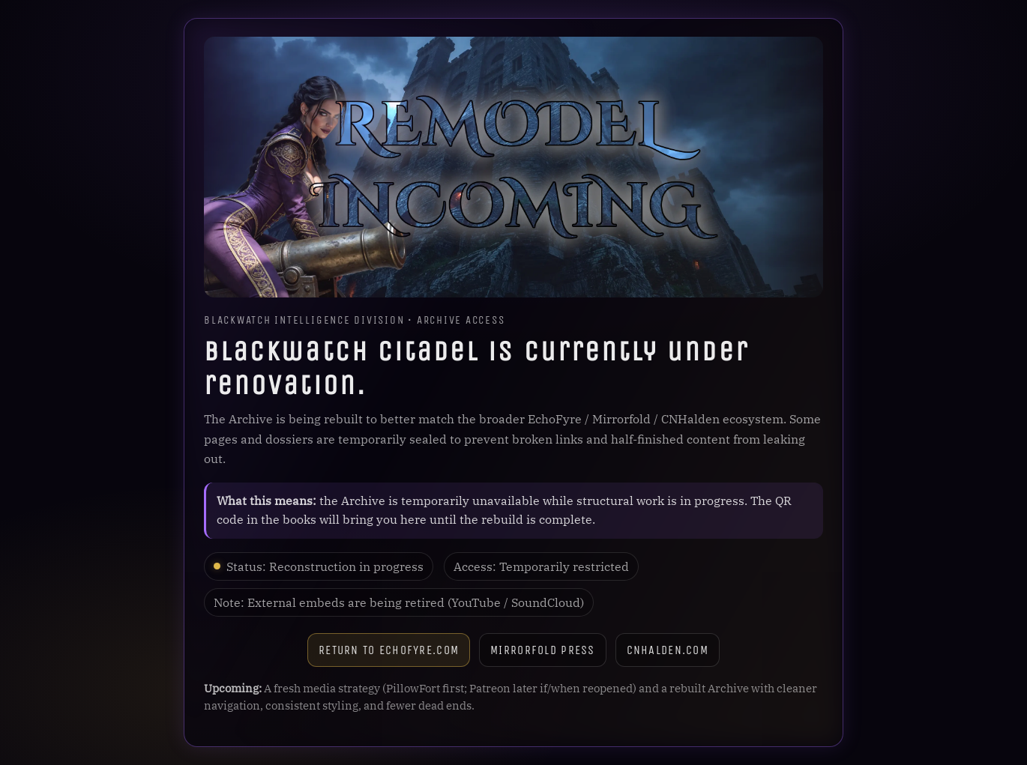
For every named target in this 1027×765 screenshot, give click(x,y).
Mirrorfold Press (542, 650)
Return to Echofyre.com (389, 650)
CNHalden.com (667, 650)
